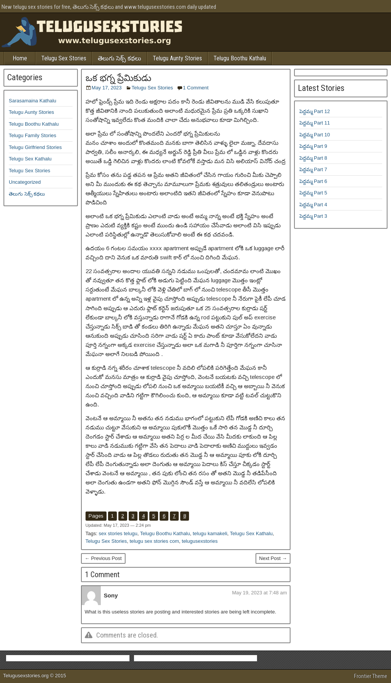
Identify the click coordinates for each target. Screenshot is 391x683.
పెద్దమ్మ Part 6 (313, 181)
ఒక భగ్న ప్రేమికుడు (118, 78)
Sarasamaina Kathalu (32, 101)
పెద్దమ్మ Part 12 (314, 111)
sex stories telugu (118, 533)
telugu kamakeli (210, 533)
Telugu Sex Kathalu (251, 533)
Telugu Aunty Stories (177, 58)
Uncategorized (25, 182)
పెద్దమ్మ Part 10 (314, 135)
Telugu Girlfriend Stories (35, 147)
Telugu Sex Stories (63, 58)
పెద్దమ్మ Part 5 (313, 193)
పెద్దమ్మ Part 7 (313, 169)
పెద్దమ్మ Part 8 (313, 158)
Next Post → (273, 558)
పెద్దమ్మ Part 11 (314, 123)
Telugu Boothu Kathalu (239, 58)
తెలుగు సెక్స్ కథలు (119, 58)
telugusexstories (200, 541)
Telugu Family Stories (32, 135)
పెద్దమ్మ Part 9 (313, 146)
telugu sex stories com (154, 541)
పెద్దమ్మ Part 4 (313, 204)
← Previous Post (103, 558)
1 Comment (195, 88)
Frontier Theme (370, 676)
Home (20, 58)
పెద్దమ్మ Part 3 (313, 216)
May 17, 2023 (107, 88)
